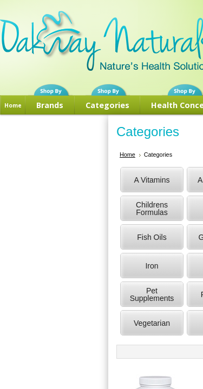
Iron (151, 265)
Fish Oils (151, 237)
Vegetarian (152, 323)
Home (13, 105)
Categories (107, 105)
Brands (49, 105)
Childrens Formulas (152, 208)
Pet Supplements (152, 294)
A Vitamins (152, 180)
